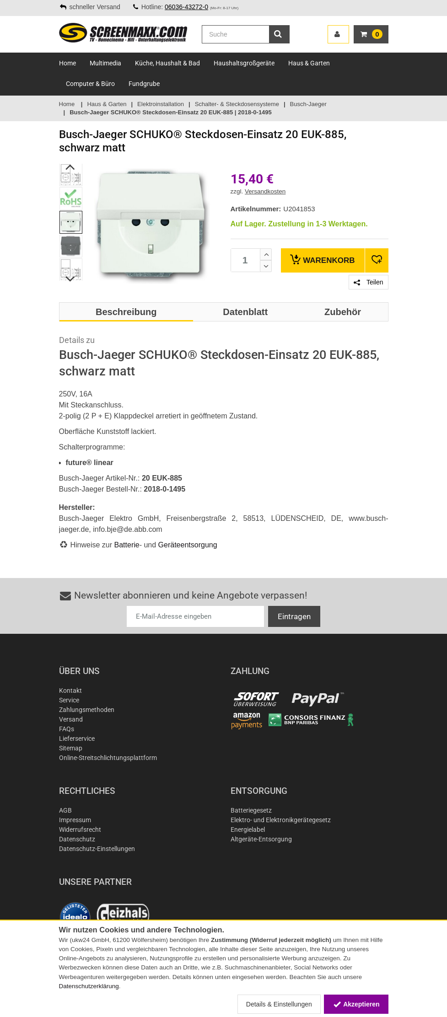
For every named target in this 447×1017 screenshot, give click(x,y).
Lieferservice (77, 738)
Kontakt (70, 690)
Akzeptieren (356, 1004)
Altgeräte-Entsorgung (261, 839)
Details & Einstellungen (279, 1004)
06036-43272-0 (186, 7)
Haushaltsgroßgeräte (244, 63)
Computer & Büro (90, 83)
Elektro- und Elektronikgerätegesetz (281, 820)
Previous (70, 166)
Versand (71, 719)
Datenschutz (77, 839)
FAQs (66, 729)
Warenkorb (322, 259)
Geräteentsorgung (187, 545)
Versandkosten (265, 191)
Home (67, 63)
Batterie (127, 545)
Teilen (368, 282)
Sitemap (70, 748)
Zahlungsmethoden (86, 709)
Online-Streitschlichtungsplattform (108, 757)
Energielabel (248, 829)
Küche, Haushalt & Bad (167, 63)
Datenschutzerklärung (89, 986)
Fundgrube (144, 83)
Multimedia (105, 63)
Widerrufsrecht (80, 829)
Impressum (75, 820)
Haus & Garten (309, 63)
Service (69, 700)
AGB (65, 810)
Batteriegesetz (251, 810)
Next (70, 279)
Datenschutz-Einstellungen (97, 848)
